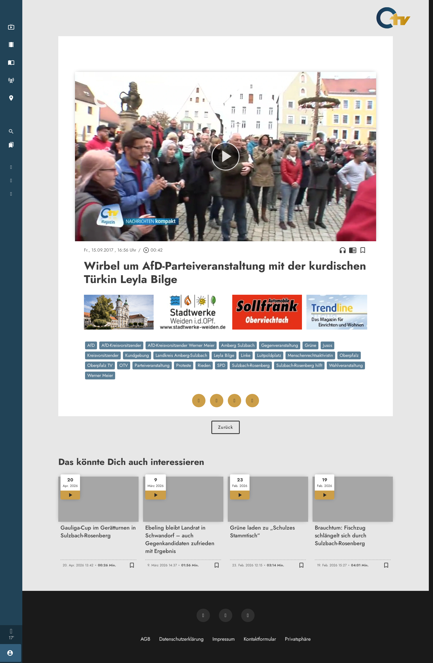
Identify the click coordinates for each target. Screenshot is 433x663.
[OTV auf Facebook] (225, 615)
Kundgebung (137, 355)
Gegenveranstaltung (279, 345)
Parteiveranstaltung (152, 365)
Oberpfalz (349, 355)
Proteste (183, 365)
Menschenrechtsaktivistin (310, 355)
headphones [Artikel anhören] (343, 250)
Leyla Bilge (224, 355)
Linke (245, 355)
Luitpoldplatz (269, 355)
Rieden (204, 365)
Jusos (327, 345)
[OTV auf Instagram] (248, 615)
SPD (221, 365)
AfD (91, 345)
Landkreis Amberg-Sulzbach (181, 355)
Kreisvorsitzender (102, 355)
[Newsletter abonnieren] (203, 615)
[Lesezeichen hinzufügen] (362, 250)
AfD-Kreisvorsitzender (121, 345)
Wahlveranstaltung (346, 365)
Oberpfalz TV (100, 365)
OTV (123, 365)
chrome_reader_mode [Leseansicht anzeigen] (353, 250)
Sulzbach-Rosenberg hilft (299, 365)
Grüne (310, 345)
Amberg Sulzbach (238, 345)
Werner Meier (100, 375)
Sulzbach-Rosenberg (251, 365)
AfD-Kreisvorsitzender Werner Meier (181, 345)
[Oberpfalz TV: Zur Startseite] (393, 18)
